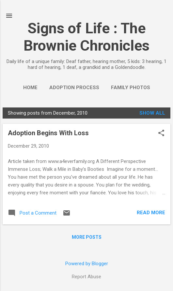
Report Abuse (86, 277)
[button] (161, 133)
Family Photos (130, 87)
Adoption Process (74, 87)
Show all (152, 113)
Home (30, 87)
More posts (87, 237)
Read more (151, 213)
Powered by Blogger (86, 264)
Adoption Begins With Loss (48, 133)
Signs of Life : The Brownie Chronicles (86, 37)
